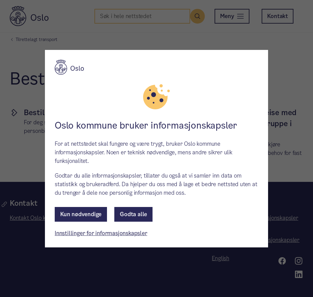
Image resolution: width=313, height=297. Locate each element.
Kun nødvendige (80, 214)
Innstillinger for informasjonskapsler (101, 233)
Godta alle (133, 214)
